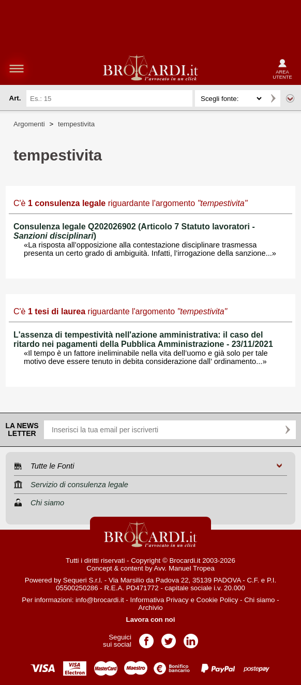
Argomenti (29, 124)
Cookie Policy (217, 600)
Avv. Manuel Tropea (184, 568)
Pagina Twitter (168, 638)
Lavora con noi (150, 619)
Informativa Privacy (159, 600)
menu (16, 68)
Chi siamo (259, 600)
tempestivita (76, 124)
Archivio (150, 607)
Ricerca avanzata (290, 98)
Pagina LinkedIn (191, 638)
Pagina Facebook (146, 638)
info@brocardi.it (100, 600)
